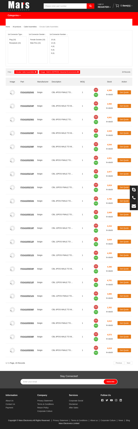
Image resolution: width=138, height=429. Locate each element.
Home (13, 22)
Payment (9, 408)
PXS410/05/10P (27, 228)
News (89, 22)
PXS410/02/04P (27, 106)
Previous (119, 363)
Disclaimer (73, 404)
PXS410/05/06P (27, 309)
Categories (14, 15)
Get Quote (124, 92)
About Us (105, 22)
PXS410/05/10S (27, 214)
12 (53, 43)
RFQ (95, 95)
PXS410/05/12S (27, 255)
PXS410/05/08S (27, 350)
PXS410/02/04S (27, 92)
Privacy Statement (45, 401)
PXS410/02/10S (27, 187)
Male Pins (35, 43)
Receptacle (15, 43)
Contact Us (15, 29)
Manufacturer (48, 22)
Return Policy (43, 408)
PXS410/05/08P (27, 337)
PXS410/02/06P (27, 133)
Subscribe (110, 382)
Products (28, 22)
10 (53, 40)
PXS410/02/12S (27, 296)
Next (128, 363)
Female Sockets (37, 40)
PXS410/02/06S (27, 119)
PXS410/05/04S (27, 201)
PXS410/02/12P (27, 282)
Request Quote (70, 22)
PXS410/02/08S (27, 160)
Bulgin (40, 92)
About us (94, 420)
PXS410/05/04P (27, 269)
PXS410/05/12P (27, 242)
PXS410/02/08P (27, 147)
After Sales (73, 408)
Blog (128, 420)
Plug (12, 40)
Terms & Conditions (45, 404)
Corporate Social (76, 401)
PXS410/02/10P (27, 174)
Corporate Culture (44, 411)
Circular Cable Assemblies (26, 72)
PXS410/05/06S (27, 323)
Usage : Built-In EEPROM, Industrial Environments (59, 72)
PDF (96, 90)
